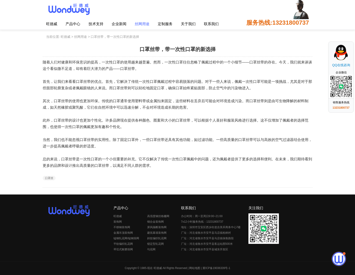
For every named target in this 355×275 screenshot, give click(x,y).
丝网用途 (142, 24)
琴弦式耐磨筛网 (123, 249)
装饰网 (117, 221)
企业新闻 (119, 24)
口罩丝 (49, 178)
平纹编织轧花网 (123, 243)
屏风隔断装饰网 (157, 227)
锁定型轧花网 (155, 243)
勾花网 (151, 249)
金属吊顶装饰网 (123, 232)
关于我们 (188, 24)
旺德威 (51, 24)
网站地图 (194, 268)
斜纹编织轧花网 (157, 238)
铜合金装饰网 (155, 221)
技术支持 (96, 24)
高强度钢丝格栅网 (158, 216)
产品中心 (73, 24)
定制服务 (165, 24)
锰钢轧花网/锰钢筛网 (126, 238)
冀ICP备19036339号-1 (216, 268)
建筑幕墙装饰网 (157, 232)
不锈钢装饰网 (121, 227)
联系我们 (211, 24)
